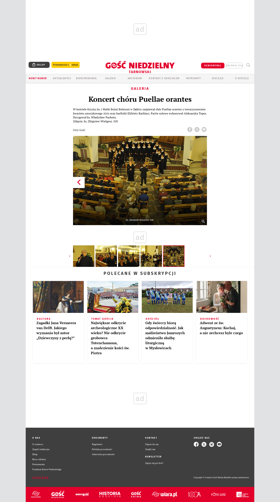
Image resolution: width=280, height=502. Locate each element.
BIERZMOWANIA (86, 78)
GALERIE (110, 78)
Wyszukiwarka (248, 65)
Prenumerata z (65, 65)
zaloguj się (234, 65)
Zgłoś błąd (40, 477)
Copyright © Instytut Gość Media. (209, 477)
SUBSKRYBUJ (212, 65)
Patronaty (193, 78)
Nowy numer (38, 78)
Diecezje (218, 78)
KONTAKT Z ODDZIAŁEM (164, 78)
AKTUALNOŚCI (62, 78)
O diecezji (242, 78)
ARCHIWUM (135, 78)
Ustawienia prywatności (103, 454)
